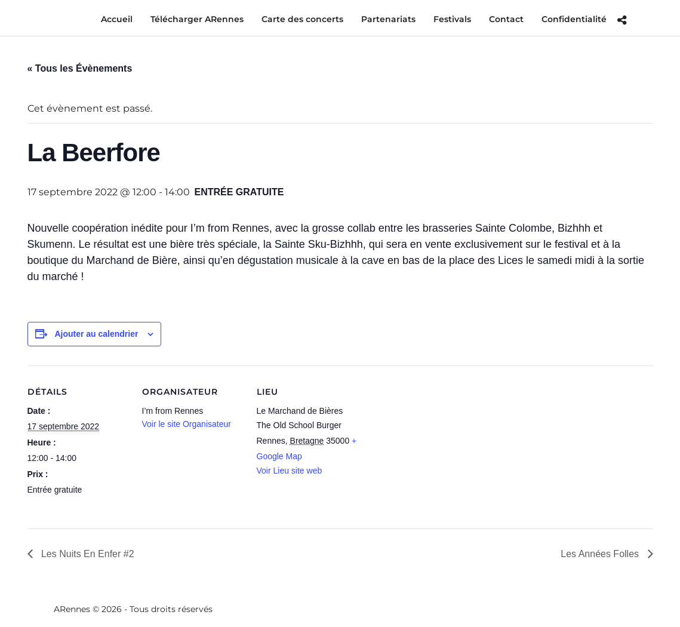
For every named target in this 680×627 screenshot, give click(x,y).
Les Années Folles (601, 554)
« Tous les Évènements (80, 68)
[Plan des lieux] (434, 448)
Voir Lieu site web (289, 470)
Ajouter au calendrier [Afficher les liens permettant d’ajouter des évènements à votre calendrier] (96, 334)
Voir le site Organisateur (186, 424)
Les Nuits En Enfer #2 (86, 554)
